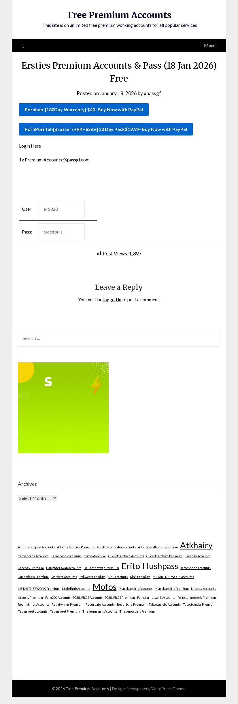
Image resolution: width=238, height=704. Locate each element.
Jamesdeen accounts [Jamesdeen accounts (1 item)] (195, 568)
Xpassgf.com (77, 159)
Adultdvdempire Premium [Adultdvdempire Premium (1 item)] (75, 547)
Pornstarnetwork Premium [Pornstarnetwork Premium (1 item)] (196, 597)
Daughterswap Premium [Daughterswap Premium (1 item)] (101, 568)
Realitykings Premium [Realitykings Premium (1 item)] (67, 604)
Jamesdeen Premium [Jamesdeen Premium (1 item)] (33, 577)
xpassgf (152, 93)
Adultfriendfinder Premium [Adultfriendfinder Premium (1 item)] (158, 547)
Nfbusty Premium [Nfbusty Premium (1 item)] (30, 597)
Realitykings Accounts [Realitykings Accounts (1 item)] (33, 604)
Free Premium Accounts (119, 15)
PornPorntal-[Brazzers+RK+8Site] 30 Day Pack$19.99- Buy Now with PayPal (106, 129)
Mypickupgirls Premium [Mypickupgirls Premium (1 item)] (172, 588)
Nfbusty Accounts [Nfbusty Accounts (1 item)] (203, 588)
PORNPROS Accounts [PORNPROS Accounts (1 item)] (88, 597)
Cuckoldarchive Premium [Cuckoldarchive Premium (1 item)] (164, 556)
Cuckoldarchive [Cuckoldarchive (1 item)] (95, 556)
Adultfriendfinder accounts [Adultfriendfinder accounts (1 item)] (116, 547)
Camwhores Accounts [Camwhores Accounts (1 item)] (33, 556)
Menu (210, 45)
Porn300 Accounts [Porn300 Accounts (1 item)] (58, 597)
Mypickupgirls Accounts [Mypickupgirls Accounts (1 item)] (135, 588)
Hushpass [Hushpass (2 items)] (160, 566)
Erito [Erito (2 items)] (130, 566)
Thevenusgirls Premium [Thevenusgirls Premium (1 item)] (137, 611)
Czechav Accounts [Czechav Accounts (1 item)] (197, 556)
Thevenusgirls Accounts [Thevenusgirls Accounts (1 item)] (99, 611)
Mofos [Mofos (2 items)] (104, 586)
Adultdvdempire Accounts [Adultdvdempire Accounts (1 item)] (36, 547)
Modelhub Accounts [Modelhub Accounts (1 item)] (76, 588)
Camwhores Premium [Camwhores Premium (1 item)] (66, 556)
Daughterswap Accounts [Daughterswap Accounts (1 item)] (63, 568)
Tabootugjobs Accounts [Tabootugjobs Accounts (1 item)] (165, 604)
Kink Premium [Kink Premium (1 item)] (140, 577)
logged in (112, 299)
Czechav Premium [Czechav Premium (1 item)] (31, 568)
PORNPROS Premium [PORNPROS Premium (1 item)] (120, 597)
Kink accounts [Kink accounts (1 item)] (118, 577)
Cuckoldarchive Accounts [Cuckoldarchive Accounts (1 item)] (126, 556)
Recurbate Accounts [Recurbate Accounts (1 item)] (100, 604)
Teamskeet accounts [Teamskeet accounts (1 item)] (33, 611)
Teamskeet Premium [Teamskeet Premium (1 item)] (65, 611)
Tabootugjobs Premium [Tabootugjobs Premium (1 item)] (199, 604)
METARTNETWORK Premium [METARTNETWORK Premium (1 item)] (39, 588)
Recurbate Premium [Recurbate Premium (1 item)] (131, 604)
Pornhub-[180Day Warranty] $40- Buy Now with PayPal (84, 109)
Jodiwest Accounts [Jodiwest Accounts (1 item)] (64, 577)
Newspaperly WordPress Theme (156, 688)
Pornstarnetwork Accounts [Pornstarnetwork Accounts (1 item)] (156, 597)
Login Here (30, 145)
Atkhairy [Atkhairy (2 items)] (196, 545)
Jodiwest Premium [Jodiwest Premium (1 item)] (92, 577)
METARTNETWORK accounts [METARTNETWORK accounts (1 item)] (173, 577)
